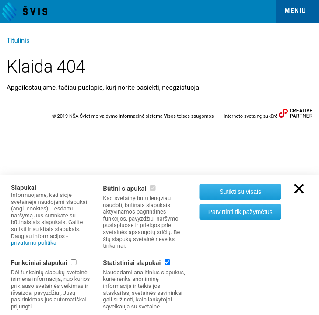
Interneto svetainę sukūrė (250, 116)
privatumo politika (33, 242)
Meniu (295, 11)
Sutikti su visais (240, 191)
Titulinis (18, 41)
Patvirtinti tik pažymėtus (240, 211)
